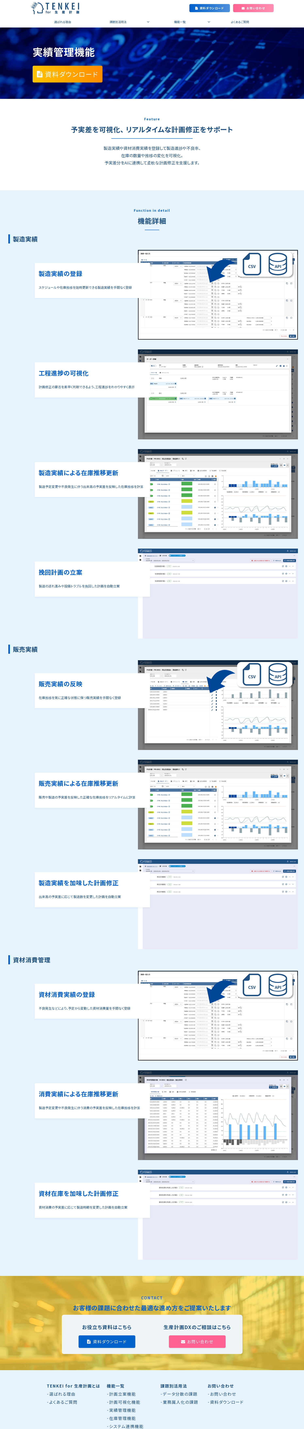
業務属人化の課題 (180, 1402)
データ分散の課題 (180, 1394)
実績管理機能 (122, 1410)
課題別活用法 (118, 22)
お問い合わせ (255, 8)
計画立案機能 (122, 1394)
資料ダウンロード (212, 8)
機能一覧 (180, 22)
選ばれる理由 (62, 22)
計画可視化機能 (124, 1402)
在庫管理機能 (122, 1418)
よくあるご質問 (240, 22)
